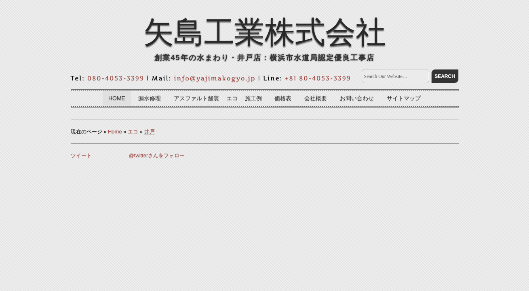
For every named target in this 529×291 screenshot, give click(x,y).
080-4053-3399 (115, 78)
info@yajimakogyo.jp (215, 78)
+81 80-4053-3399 (318, 78)
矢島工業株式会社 (264, 32)
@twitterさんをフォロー (157, 155)
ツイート (81, 155)
